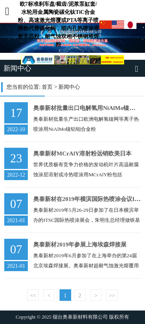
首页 (47, 87)
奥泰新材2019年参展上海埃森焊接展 (79, 244)
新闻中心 (69, 87)
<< (33, 295)
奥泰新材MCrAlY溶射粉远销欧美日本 (82, 153)
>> (112, 295)
